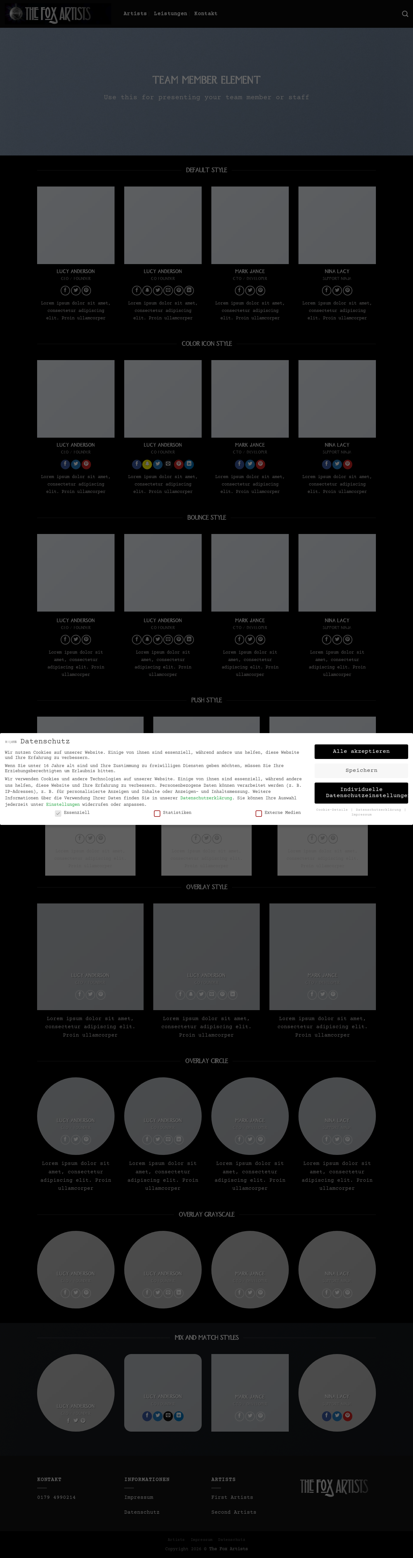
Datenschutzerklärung (206, 796)
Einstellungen (63, 803)
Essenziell (72, 811)
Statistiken (172, 811)
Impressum (361, 813)
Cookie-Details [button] (333, 808)
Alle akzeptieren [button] (361, 750)
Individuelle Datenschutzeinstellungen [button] (367, 791)
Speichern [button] (362, 769)
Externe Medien (278, 811)
